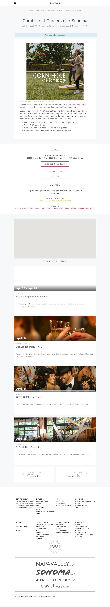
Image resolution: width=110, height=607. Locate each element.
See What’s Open (42, 501)
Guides (38, 503)
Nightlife (39, 539)
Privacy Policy (80, 532)
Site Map (78, 537)
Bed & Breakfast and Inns (85, 501)
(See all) (75, 26)
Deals (38, 513)
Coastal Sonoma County (25, 507)
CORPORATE (80, 522)
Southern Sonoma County (26, 505)
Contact (78, 530)
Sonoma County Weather (45, 511)
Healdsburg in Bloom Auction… (33, 296)
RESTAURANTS (22, 526)
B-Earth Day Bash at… (28, 447)
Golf (37, 530)
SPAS (18, 530)
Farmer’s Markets (42, 534)
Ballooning (40, 526)
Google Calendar (55, 164)
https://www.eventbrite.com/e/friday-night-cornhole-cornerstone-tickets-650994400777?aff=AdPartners (59, 208)
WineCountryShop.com (64, 505)
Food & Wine (38, 101)
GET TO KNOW (22, 499)
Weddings (59, 524)
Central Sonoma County (25, 503)
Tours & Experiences (63, 532)
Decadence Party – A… (29, 347)
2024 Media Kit (81, 526)
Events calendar (73, 10)
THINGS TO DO (42, 522)
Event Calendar (42, 507)
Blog (37, 505)
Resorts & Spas (81, 505)
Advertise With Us (82, 528)
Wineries (20, 522)
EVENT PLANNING (63, 522)
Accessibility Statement (84, 534)
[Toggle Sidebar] (15, 3)
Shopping (39, 532)
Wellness (49, 101)
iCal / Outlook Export (55, 174)
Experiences (25, 101)
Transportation (61, 530)
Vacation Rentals (81, 507)
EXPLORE (40, 499)
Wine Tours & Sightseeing (46, 524)
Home (59, 10)
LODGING (79, 499)
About (77, 524)
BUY (57, 499)
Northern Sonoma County (25, 501)
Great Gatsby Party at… (29, 397)
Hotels (77, 503)
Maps (38, 509)
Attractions (40, 537)
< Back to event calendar (41, 10)
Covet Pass (60, 501)
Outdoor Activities (42, 528)
